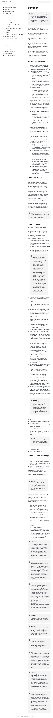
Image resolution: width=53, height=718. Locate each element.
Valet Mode (45, 461)
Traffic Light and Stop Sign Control (13, 28)
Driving (6, 19)
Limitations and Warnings (40, 55)
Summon (8, 32)
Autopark (8, 30)
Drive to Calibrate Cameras (40, 159)
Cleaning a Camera (41, 567)
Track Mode (40, 467)
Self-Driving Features (9, 20)
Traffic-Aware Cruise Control (12, 24)
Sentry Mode (35, 279)
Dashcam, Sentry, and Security (11, 38)
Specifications (8, 47)
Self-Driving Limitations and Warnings (14, 34)
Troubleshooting (8, 53)
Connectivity (8, 17)
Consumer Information (10, 55)
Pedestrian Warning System (40, 85)
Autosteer (8, 26)
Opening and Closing (9, 11)
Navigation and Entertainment (11, 42)
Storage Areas (8, 13)
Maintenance (8, 45)
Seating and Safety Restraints (11, 15)
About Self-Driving (10, 22)
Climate (6, 40)
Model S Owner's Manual (10, 7)
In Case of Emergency (9, 51)
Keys (41, 261)
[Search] (44, 2)
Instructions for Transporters (11, 49)
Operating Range (41, 148)
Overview (7, 9)
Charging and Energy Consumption (12, 43)
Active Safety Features (10, 36)
